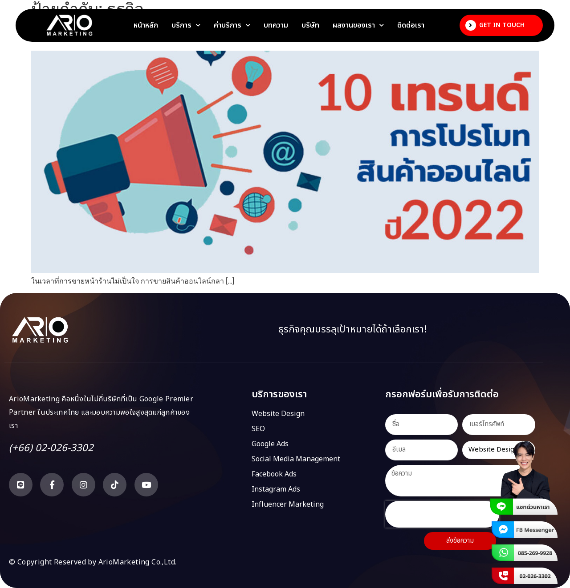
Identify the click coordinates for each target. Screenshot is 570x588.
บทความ (276, 25)
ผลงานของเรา (358, 25)
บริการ (185, 25)
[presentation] (442, 514)
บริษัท (310, 25)
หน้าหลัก (146, 25)
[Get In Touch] (470, 25)
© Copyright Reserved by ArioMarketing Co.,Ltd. (92, 562)
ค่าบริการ (232, 25)
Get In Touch (502, 25)
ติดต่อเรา (410, 25)
